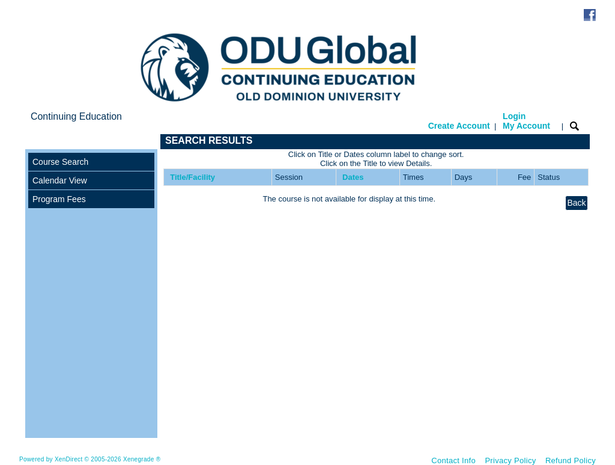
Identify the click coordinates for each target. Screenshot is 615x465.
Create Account (459, 126)
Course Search (60, 162)
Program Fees (59, 199)
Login (526, 121)
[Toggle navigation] (36, 141)
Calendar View (59, 180)
